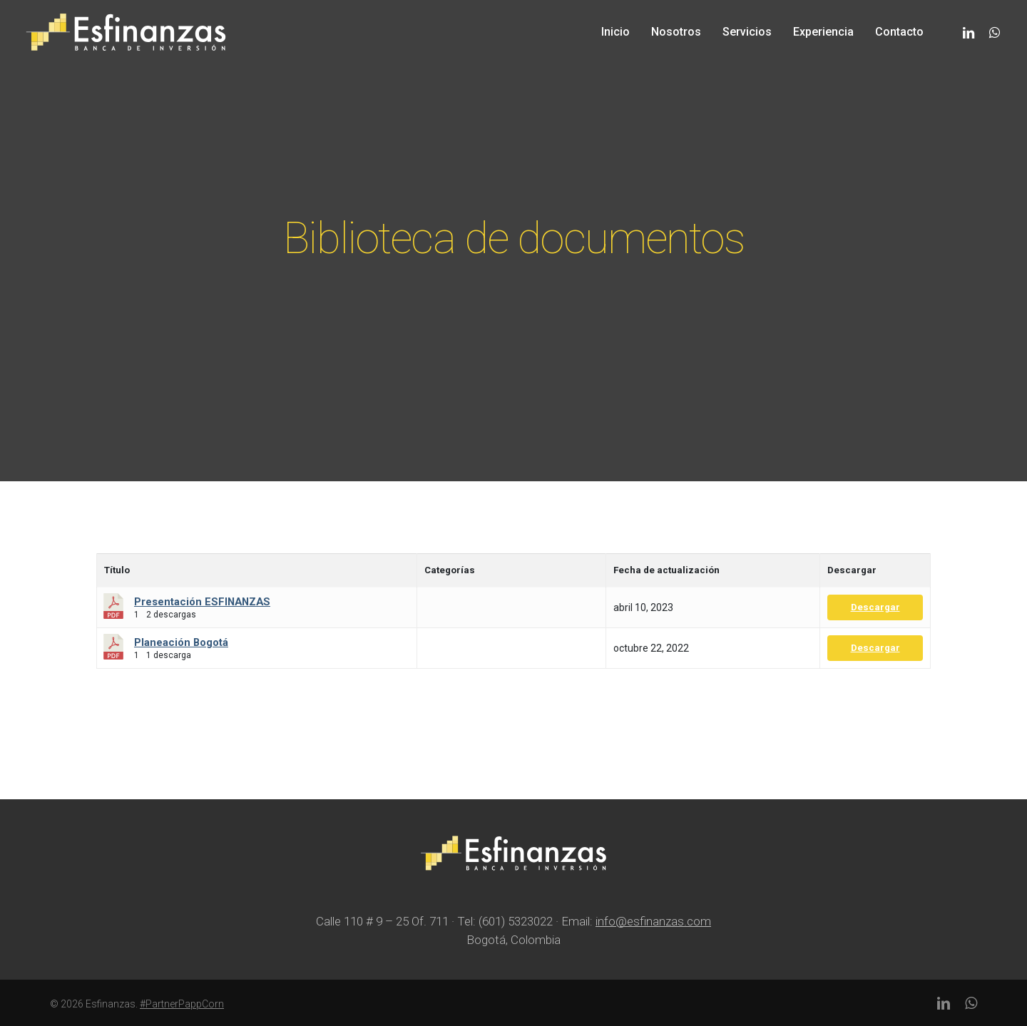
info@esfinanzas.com (653, 921)
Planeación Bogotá (181, 642)
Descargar (875, 607)
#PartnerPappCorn (182, 1004)
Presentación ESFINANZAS (202, 601)
